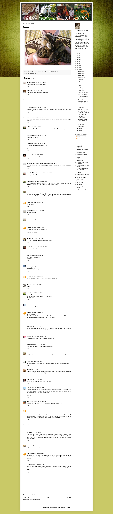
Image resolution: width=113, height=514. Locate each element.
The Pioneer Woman (81, 180)
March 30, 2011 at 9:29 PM (36, 292)
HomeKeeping (80, 160)
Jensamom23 (30, 336)
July (79, 81)
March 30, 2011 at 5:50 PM (36, 265)
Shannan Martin (30, 181)
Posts (78, 136)
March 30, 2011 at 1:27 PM (41, 191)
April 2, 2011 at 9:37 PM (38, 464)
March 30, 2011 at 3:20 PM (37, 238)
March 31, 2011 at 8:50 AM (36, 379)
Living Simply (79, 171)
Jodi (28, 126)
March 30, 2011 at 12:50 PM (35, 126)
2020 (78, 53)
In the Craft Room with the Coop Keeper (82, 163)
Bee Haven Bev (30, 191)
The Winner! (80, 99)
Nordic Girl (29, 210)
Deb (28, 90)
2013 (78, 65)
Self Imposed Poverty (81, 177)
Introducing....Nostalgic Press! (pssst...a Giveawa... (83, 103)
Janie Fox (29, 154)
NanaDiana (29, 352)
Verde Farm (29, 445)
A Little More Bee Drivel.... (83, 92)
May (79, 85)
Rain (28, 304)
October (80, 75)
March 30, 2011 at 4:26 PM (39, 255)
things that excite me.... (83, 109)
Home (47, 497)
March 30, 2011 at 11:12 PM (38, 344)
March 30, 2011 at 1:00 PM (39, 143)
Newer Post (26, 497)
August (79, 79)
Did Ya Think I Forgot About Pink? (82, 106)
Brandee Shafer (30, 246)
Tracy (28, 265)
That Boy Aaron (80, 179)
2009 (78, 130)
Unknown (29, 227)
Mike (28, 284)
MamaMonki (30, 82)
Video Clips (79, 184)
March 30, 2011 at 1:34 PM (37, 202)
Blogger (68, 507)
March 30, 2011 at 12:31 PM (39, 107)
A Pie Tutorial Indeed (82, 114)
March (79, 89)
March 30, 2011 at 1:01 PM (38, 154)
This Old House (80, 182)
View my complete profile (80, 48)
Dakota (28, 202)
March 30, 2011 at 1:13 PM (46, 172)
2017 (78, 57)
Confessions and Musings (32, 73)
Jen (28, 369)
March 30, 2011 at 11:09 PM (40, 336)
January (80, 126)
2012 (78, 67)
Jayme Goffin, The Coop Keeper (82, 31)
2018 (78, 55)
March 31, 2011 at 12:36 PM (41, 410)
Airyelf (59, 507)
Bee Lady (29, 387)
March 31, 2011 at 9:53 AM (38, 387)
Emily (28, 379)
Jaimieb (29, 99)
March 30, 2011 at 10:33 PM (38, 312)
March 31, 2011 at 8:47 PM (35, 424)
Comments (79, 138)
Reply (28, 86)
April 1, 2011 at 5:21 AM (35, 432)
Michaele (29, 238)
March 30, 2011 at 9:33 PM (35, 304)
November (80, 73)
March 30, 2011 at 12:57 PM (39, 135)
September (80, 77)
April (79, 87)
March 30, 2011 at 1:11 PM (51, 163)
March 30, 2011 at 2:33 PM (38, 210)
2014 (78, 63)
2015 (78, 61)
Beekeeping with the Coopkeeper (81, 145)
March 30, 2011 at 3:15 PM (43, 219)
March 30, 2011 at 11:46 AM (39, 82)
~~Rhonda (29, 344)
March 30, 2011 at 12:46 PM (39, 117)
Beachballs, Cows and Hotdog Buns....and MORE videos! (83, 120)
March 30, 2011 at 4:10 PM (41, 246)
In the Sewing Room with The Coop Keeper (82, 169)
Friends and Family (81, 152)
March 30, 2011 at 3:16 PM (38, 227)
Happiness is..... (81, 90)
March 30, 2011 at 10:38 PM (36, 326)
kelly (28, 424)
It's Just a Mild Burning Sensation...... (83, 97)
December (80, 71)
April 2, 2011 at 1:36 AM (38, 453)
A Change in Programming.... (82, 117)
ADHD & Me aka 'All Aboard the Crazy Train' (83, 112)
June (79, 83)
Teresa (28, 292)
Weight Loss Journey (81, 188)
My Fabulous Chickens (82, 172)
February (80, 124)
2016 (78, 59)
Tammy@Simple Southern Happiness (36, 163)
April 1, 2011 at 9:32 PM (38, 445)
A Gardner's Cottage (32, 219)
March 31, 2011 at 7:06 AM (37, 361)
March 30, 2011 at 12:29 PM (37, 99)
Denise (28, 361)
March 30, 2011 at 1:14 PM (41, 181)
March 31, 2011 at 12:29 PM (39, 401)
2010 (78, 128)
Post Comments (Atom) (35, 499)
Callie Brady (30, 453)
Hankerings (79, 159)
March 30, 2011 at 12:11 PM (35, 90)
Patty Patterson (30, 410)
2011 (78, 69)
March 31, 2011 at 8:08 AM (35, 369)
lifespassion (30, 401)
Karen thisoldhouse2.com (33, 172)
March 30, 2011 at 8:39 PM (35, 284)
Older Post (68, 497)
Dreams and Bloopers (82, 94)
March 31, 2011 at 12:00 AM (38, 352)
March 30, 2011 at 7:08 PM (38, 276)
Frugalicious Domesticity (82, 154)
